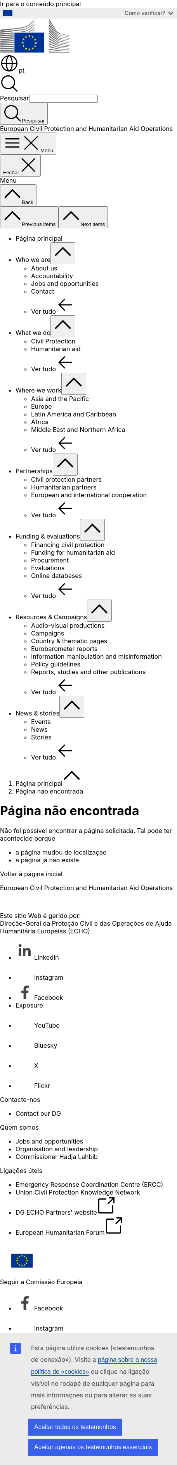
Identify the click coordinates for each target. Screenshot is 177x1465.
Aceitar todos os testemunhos (75, 1427)
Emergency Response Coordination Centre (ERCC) (89, 1184)
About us (44, 268)
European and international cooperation (89, 495)
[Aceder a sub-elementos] (62, 253)
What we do (33, 333)
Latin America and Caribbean (73, 414)
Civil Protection (53, 341)
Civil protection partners (66, 479)
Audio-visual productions (67, 625)
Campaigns (47, 633)
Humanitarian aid (56, 349)
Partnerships (34, 471)
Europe (41, 406)
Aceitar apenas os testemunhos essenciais (93, 1447)
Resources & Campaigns (51, 617)
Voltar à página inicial (31, 874)
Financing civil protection (67, 545)
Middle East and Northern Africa (78, 429)
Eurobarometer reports (64, 649)
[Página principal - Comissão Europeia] (34, 50)
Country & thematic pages (69, 641)
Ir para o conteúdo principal (40, 4)
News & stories (37, 713)
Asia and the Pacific (60, 399)
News (39, 729)
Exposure (29, 1005)
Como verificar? (149, 13)
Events (41, 722)
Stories (41, 737)
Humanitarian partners (64, 487)
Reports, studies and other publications (88, 672)
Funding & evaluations (48, 536)
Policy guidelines (55, 664)
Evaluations (47, 568)
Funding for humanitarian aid (73, 552)
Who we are (33, 259)
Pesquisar (14, 98)
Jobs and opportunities (65, 283)
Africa (40, 422)
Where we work (38, 390)
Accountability (52, 276)
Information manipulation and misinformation (96, 656)
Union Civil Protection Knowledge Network (78, 1192)
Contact (42, 291)
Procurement (50, 560)
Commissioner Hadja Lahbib (57, 1157)
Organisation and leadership (57, 1149)
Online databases (56, 576)
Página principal (39, 238)
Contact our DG (38, 1113)
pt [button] (12, 70)
